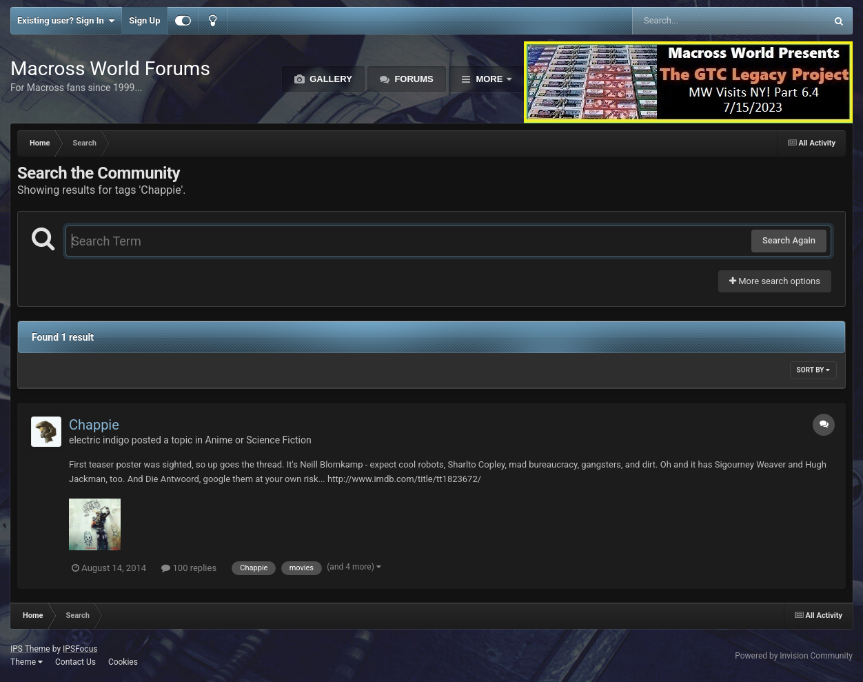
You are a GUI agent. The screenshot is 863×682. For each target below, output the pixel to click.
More (489, 79)
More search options (774, 281)
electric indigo (99, 439)
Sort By (813, 370)
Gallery (329, 79)
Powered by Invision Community (794, 656)
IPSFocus (80, 649)
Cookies (123, 662)
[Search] (694, 20)
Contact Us (75, 662)
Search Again (788, 240)
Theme (26, 662)
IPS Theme (30, 649)
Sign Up (144, 20)
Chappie (94, 425)
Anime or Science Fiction (258, 439)
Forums (413, 79)
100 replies (188, 568)
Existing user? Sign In (65, 20)
